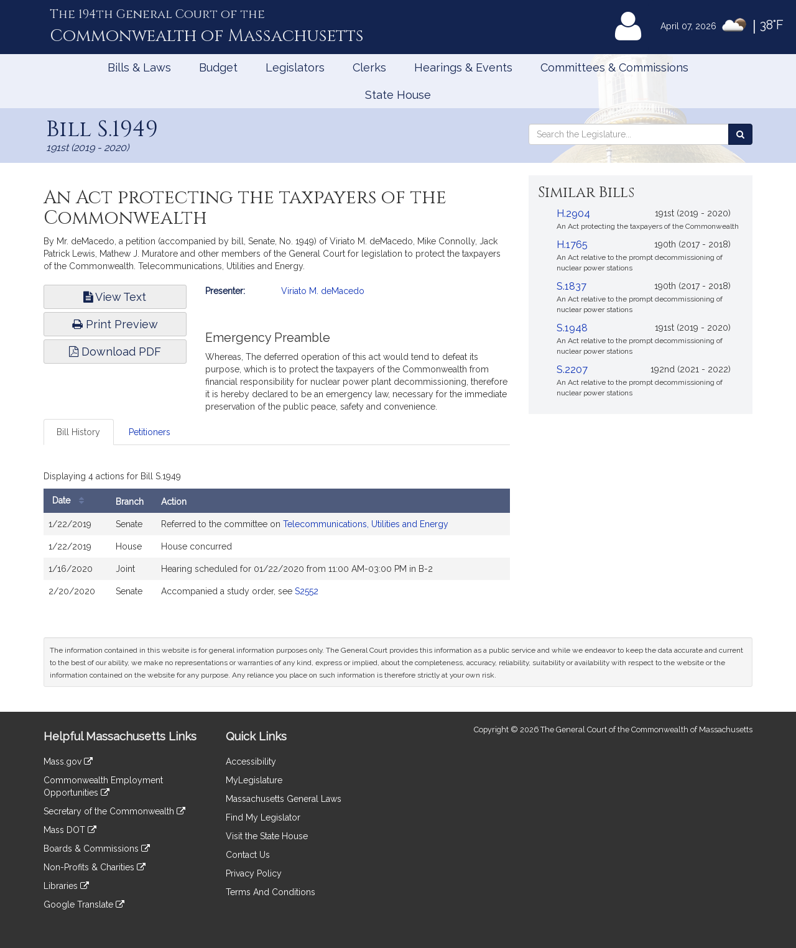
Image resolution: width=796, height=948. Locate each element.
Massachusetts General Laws (283, 799)
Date (71, 501)
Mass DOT (70, 830)
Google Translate (84, 904)
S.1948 (572, 328)
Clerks (369, 67)
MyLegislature (254, 780)
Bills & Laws (139, 67)
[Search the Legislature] (740, 134)
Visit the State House (267, 836)
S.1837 (571, 286)
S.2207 (572, 369)
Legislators (295, 67)
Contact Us (248, 855)
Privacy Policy (254, 873)
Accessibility (251, 761)
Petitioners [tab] (149, 432)
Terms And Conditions (270, 892)
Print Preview (115, 324)
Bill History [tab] (78, 432)
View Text (114, 296)
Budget (218, 67)
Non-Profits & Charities (95, 867)
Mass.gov (68, 761)
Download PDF (115, 351)
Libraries (66, 886)
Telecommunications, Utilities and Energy (365, 524)
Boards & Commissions (97, 849)
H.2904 (573, 213)
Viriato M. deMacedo (322, 291)
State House (398, 94)
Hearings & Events (463, 67)
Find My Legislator (263, 817)
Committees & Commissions (614, 67)
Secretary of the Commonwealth (114, 811)
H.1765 (572, 245)
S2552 (306, 591)
